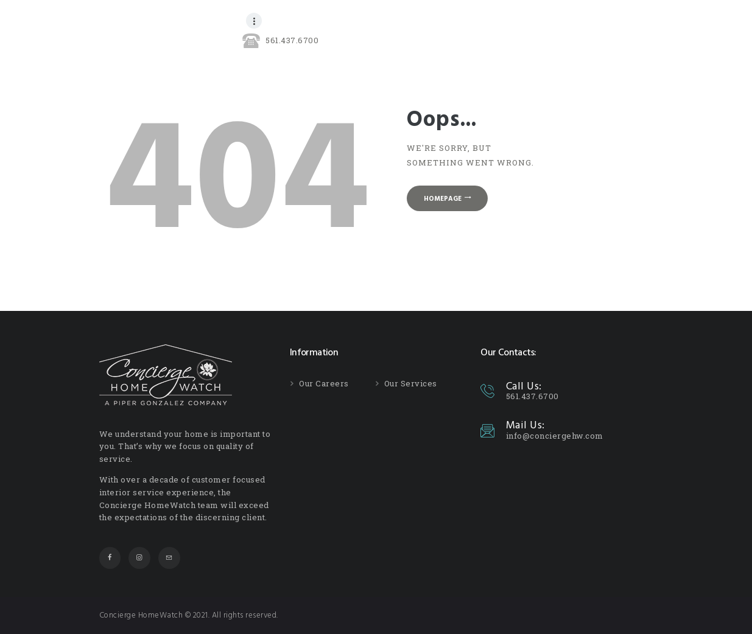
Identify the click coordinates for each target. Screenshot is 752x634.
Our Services (410, 383)
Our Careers (324, 383)
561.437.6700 (532, 396)
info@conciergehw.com (554, 435)
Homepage (443, 198)
